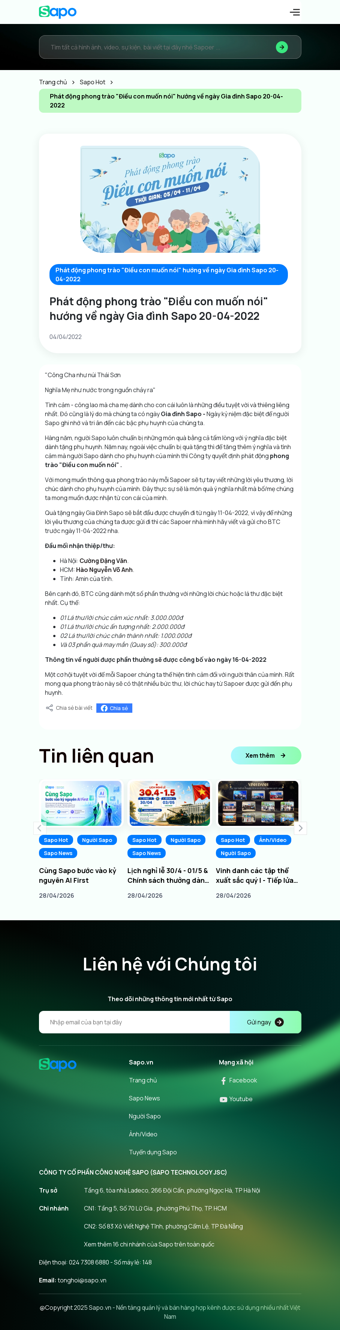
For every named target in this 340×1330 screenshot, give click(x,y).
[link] (103, 561)
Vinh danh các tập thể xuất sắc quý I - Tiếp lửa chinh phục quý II (255, 875)
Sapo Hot (56, 839)
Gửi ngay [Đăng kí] (265, 1022)
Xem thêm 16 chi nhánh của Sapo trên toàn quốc (149, 1244)
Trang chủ (143, 1080)
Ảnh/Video (272, 839)
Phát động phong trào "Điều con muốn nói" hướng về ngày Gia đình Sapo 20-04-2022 (167, 274)
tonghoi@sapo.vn (82, 1280)
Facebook (238, 1080)
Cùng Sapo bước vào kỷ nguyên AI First (77, 875)
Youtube (236, 1099)
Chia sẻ (114, 708)
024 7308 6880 (89, 1262)
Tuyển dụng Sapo (153, 1152)
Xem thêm (266, 755)
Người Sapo (97, 839)
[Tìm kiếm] (282, 47)
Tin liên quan (96, 755)
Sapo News (58, 853)
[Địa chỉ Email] (170, 1022)
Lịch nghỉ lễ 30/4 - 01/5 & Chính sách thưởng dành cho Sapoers (168, 875)
